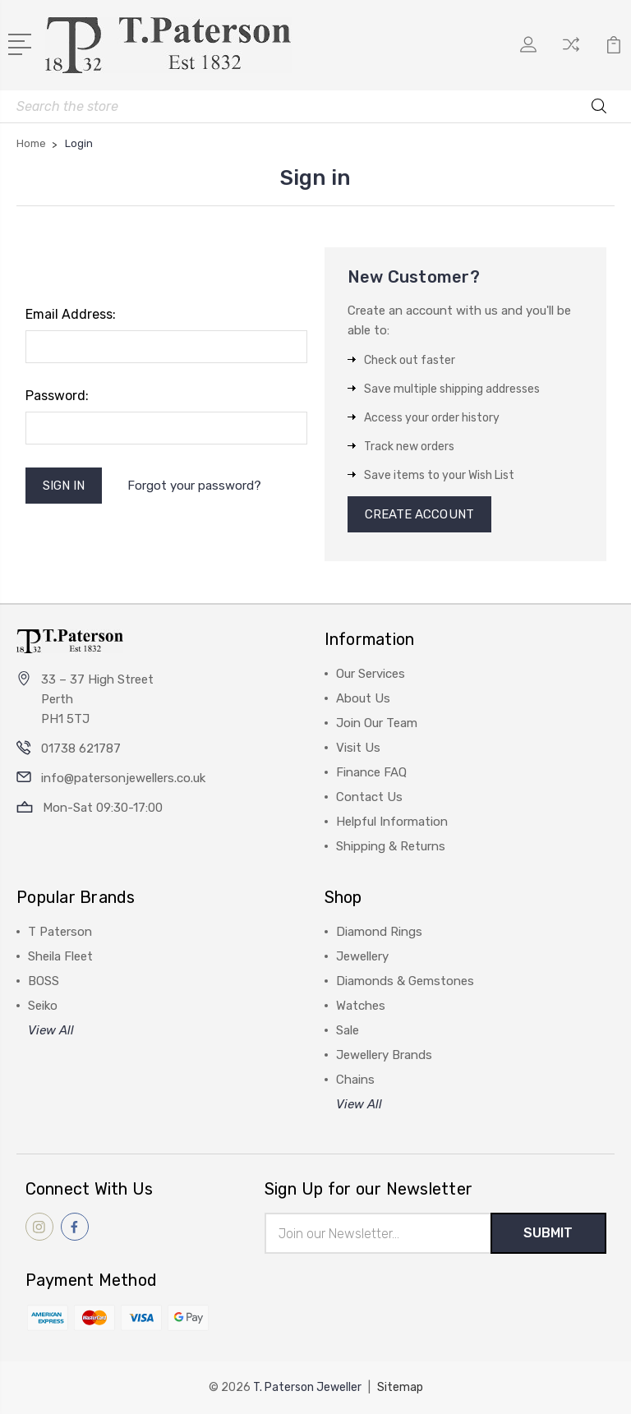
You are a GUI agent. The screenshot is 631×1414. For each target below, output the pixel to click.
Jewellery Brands (384, 1055)
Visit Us (358, 747)
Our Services (370, 673)
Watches (360, 1005)
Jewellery (362, 956)
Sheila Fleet (60, 956)
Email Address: (70, 314)
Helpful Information (392, 821)
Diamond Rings (379, 931)
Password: (57, 395)
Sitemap (400, 1387)
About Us (363, 698)
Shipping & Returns (390, 846)
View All (51, 1030)
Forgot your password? (194, 485)
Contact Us (369, 797)
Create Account (419, 514)
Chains (355, 1079)
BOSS (43, 981)
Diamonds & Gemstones (405, 981)
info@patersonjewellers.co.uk (123, 778)
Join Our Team (376, 723)
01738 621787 (81, 748)
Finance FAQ (371, 772)
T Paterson (60, 931)
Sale (347, 1030)
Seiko (43, 1005)
